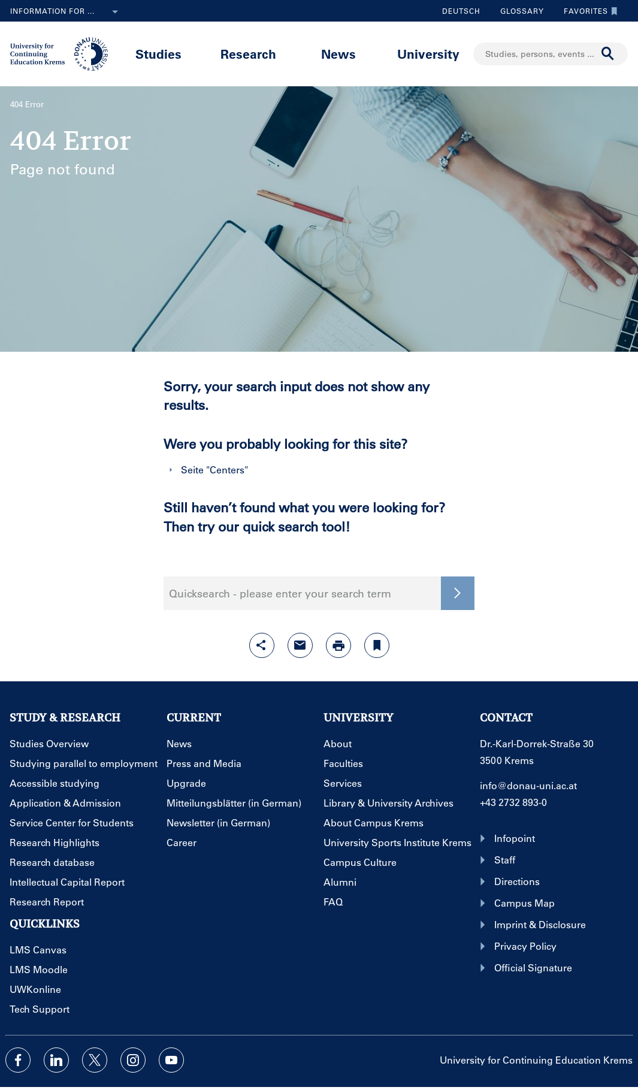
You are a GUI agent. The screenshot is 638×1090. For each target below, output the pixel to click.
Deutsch (461, 11)
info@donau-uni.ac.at (528, 785)
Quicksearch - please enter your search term (280, 593)
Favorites (588, 11)
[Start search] (608, 54)
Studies (158, 54)
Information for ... (66, 12)
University (428, 54)
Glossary (517, 11)
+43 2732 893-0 (513, 802)
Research (248, 54)
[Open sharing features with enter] (261, 645)
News (338, 54)
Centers (227, 469)
